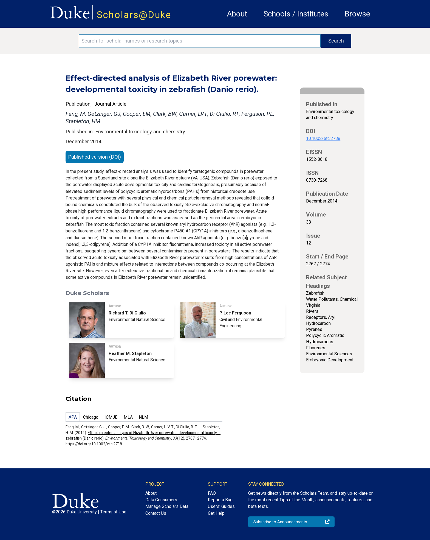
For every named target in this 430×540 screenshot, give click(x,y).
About (237, 13)
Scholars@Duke (134, 14)
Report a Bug (220, 499)
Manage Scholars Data (166, 506)
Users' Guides (221, 506)
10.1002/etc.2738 (323, 138)
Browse (357, 13)
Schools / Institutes (296, 13)
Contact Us (155, 513)
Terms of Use (113, 511)
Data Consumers (161, 499)
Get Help (216, 513)
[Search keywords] (200, 40)
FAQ (212, 493)
